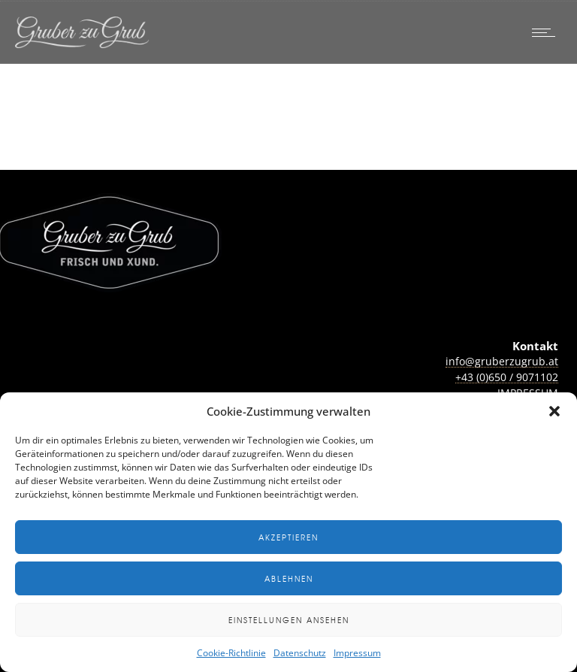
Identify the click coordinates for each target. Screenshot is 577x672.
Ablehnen (288, 578)
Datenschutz (299, 652)
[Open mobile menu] (547, 32)
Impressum (357, 652)
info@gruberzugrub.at (502, 361)
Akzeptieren (288, 537)
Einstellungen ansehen (288, 619)
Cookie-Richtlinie (231, 652)
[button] (554, 411)
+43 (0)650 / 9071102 (506, 377)
